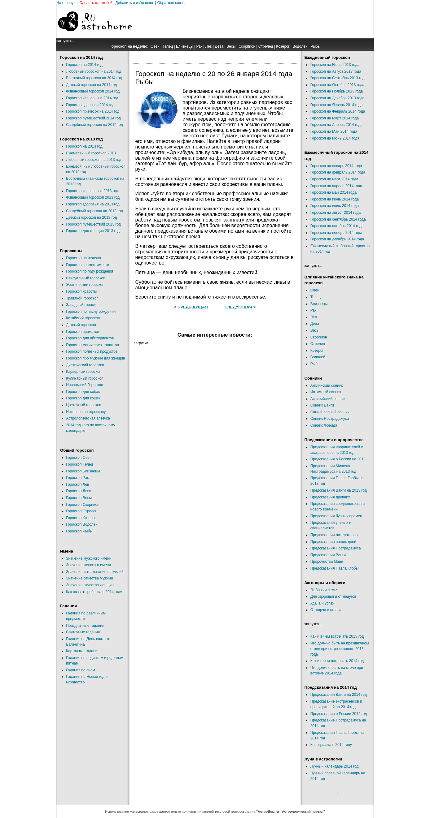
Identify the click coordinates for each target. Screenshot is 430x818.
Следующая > (240, 307)
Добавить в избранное (135, 3)
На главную (66, 3)
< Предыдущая (191, 307)
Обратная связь (170, 3)
